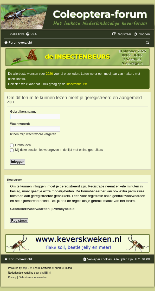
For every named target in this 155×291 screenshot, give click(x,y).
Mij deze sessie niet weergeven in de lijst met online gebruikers (56, 150)
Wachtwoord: (20, 124)
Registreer (19, 220)
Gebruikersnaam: (23, 111)
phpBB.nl (45, 272)
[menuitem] (31, 34)
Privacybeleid (64, 209)
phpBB (26, 268)
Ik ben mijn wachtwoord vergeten (33, 134)
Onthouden (20, 145)
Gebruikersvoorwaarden (30, 209)
